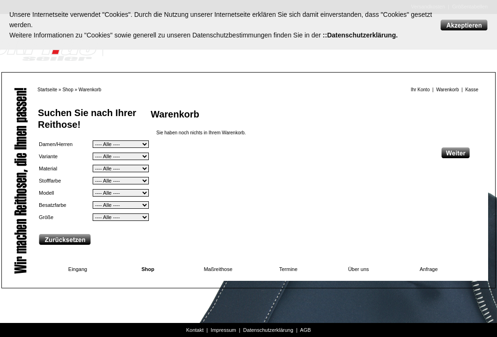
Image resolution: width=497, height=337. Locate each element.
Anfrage (429, 269)
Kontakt (195, 330)
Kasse (471, 89)
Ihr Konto (420, 89)
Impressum (223, 330)
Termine (288, 269)
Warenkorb (90, 89)
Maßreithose (218, 269)
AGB (305, 330)
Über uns (358, 269)
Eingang (77, 269)
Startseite (47, 89)
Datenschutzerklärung (268, 330)
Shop (67, 89)
